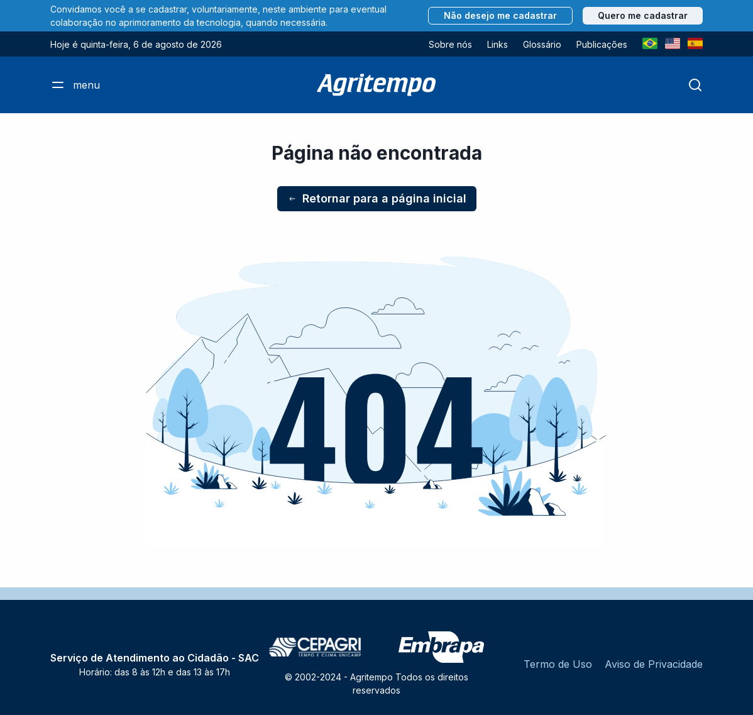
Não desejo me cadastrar (500, 15)
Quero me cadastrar (643, 15)
